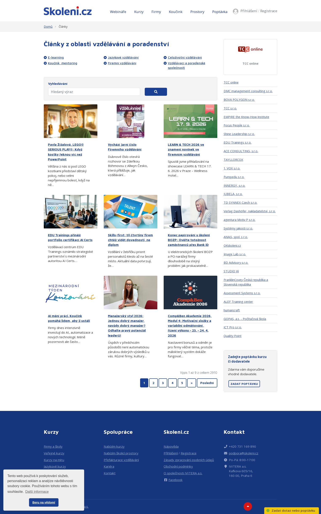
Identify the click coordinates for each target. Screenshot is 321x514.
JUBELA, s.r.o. (233, 194)
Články (63, 27)
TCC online (250, 64)
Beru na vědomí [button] (43, 502)
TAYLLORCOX (233, 159)
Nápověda (171, 446)
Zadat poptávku (244, 384)
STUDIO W (231, 271)
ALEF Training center (238, 301)
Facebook (173, 480)
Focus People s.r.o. (237, 125)
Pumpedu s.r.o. (234, 177)
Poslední (207, 383)
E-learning (56, 57)
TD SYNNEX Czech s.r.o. (240, 202)
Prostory (197, 11)
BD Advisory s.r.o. (236, 262)
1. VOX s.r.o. (232, 168)
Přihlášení (248, 10)
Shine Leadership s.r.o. (239, 134)
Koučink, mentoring (62, 63)
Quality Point (232, 336)
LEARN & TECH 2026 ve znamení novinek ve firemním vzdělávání (186, 149)
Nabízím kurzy (114, 446)
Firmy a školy (53, 446)
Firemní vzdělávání (122, 63)
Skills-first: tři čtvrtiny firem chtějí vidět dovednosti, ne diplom (130, 240)
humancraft (232, 310)
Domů (48, 27)
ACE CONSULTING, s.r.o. (241, 151)
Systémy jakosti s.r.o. (238, 228)
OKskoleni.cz (232, 245)
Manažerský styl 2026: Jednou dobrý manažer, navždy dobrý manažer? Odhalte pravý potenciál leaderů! (127, 325)
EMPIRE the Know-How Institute (246, 117)
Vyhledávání (58, 83)
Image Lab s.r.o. (235, 254)
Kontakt (109, 473)
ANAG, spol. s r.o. (236, 237)
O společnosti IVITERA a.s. (183, 473)
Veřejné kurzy (54, 453)
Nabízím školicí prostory (121, 453)
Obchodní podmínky (178, 466)
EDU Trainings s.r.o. (237, 142)
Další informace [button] (37, 491)
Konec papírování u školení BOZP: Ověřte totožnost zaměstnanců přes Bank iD (189, 240)
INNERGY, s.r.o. (234, 185)
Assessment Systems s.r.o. (242, 293)
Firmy (156, 11)
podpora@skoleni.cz (243, 453)
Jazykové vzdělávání (123, 57)
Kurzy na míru (54, 460)
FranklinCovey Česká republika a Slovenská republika (246, 282)
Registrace (268, 10)
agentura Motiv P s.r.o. (239, 220)
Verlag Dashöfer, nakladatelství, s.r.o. (250, 211)
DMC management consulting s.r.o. (248, 91)
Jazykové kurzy (55, 466)
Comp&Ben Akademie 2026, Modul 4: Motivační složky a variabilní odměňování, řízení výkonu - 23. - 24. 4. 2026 (190, 325)
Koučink (175, 11)
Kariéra (109, 466)
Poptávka (219, 11)
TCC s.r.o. (230, 108)
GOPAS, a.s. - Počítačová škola (245, 319)
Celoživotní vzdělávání (185, 57)
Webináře (118, 11)
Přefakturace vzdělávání (121, 460)
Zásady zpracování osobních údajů (189, 460)
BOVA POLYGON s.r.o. (239, 99)
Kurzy (138, 11)
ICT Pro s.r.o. (233, 327)
